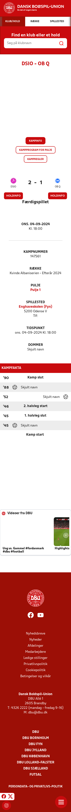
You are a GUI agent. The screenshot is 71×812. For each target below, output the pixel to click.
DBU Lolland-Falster (35, 762)
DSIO (13, 187)
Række (35, 268)
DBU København (35, 756)
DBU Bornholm (35, 738)
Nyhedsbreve (35, 633)
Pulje (36, 285)
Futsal (35, 774)
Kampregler (35, 159)
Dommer (35, 345)
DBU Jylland (35, 750)
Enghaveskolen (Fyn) (35, 306)
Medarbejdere (35, 652)
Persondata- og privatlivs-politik (36, 786)
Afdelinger (35, 645)
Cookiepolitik (35, 670)
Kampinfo (35, 141)
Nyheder (35, 639)
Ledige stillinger (35, 658)
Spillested (35, 302)
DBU (35, 732)
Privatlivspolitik (35, 664)
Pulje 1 (35, 290)
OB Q (57, 187)
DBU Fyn (36, 744)
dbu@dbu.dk (37, 712)
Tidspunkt (36, 328)
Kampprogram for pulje (35, 150)
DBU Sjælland (35, 768)
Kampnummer (35, 252)
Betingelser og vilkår (35, 676)
